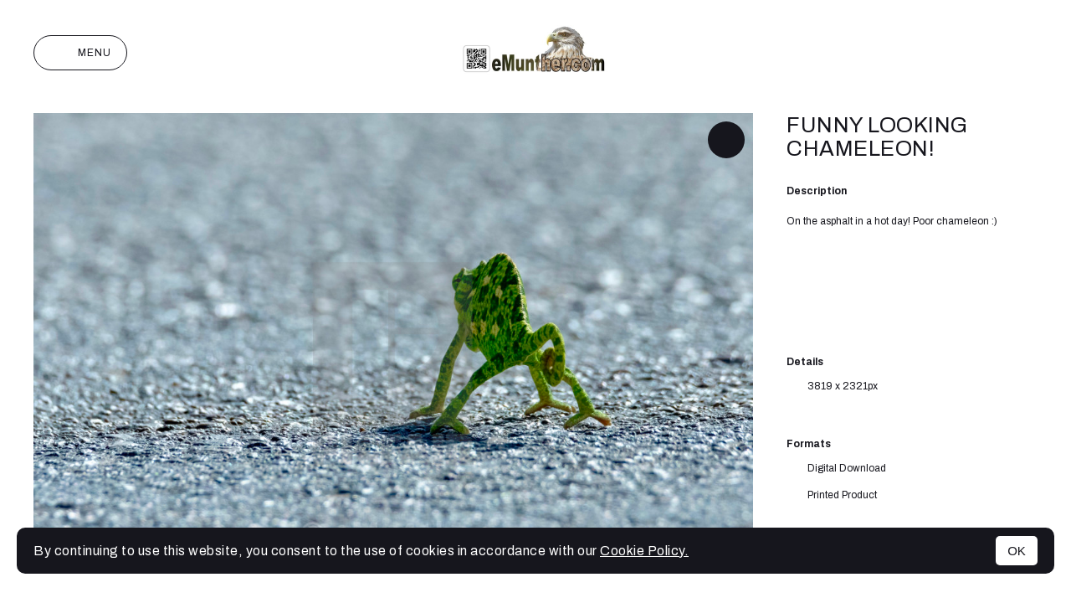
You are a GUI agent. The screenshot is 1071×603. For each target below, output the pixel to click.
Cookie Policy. (644, 551)
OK (1016, 551)
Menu (80, 53)
